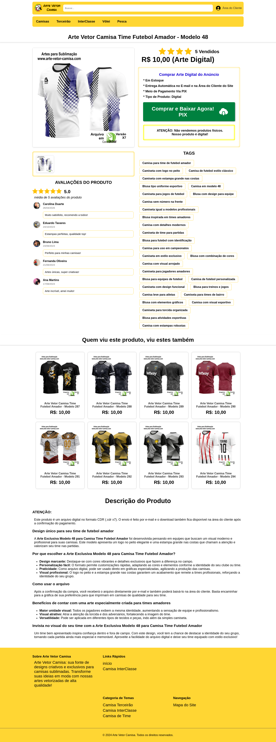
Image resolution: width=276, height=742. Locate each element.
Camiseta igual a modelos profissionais (168, 209)
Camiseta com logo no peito (161, 170)
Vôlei (106, 21)
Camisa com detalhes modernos (164, 224)
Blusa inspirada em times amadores (166, 217)
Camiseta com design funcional (163, 286)
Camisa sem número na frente (162, 201)
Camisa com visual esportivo (211, 302)
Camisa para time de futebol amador (166, 163)
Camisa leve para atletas (158, 294)
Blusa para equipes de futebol (162, 279)
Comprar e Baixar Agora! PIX (190, 112)
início (107, 663)
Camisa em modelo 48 (206, 186)
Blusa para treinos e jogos (211, 286)
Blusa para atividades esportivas (164, 317)
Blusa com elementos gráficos (162, 302)
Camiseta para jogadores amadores (166, 271)
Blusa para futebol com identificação (167, 240)
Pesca (122, 21)
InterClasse (86, 21)
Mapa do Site (184, 705)
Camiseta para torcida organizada (164, 310)
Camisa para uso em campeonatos (165, 248)
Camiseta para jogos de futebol (163, 193)
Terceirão (64, 21)
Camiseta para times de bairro (204, 294)
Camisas (42, 21)
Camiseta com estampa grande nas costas (170, 178)
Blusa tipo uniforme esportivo (162, 186)
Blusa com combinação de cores (212, 255)
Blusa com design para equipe (213, 193)
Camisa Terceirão (118, 705)
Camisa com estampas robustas (164, 325)
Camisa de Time (117, 716)
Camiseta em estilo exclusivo (161, 255)
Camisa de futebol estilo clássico (211, 170)
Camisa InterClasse (120, 669)
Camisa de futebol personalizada (213, 279)
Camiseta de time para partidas (163, 232)
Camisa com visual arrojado (161, 263)
